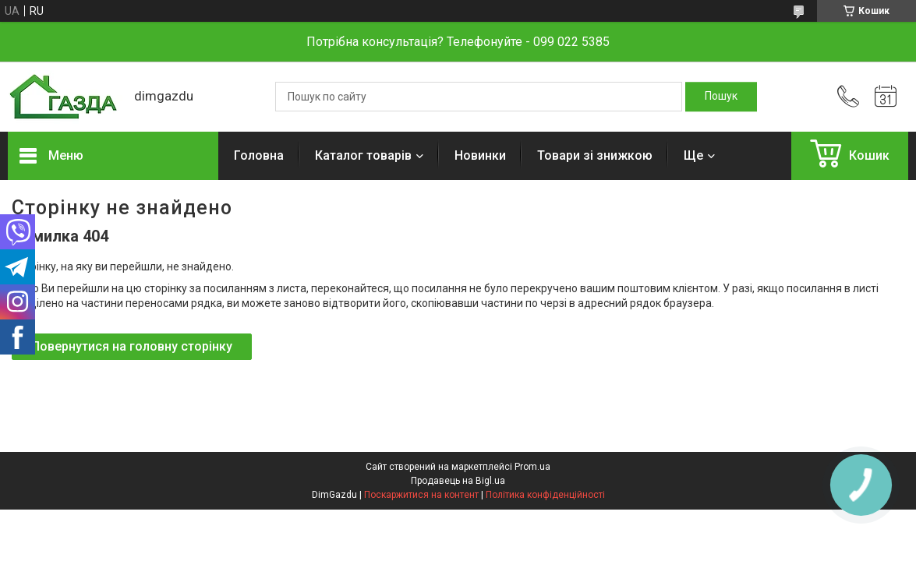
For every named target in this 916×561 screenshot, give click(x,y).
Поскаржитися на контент (421, 494)
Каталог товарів (363, 155)
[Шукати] (721, 96)
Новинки (480, 155)
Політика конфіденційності (545, 494)
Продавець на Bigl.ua (458, 480)
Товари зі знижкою (595, 155)
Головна (259, 155)
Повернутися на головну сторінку (131, 346)
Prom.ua (532, 466)
